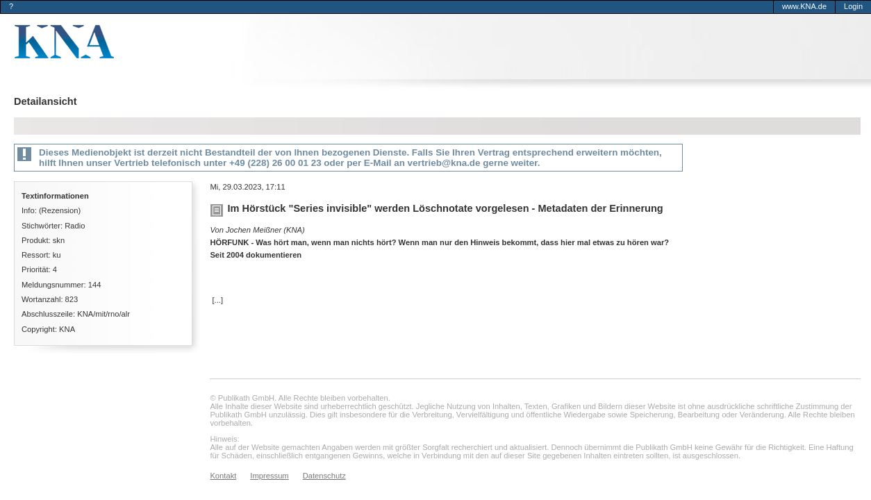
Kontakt (223, 476)
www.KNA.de (804, 6)
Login (853, 6)
